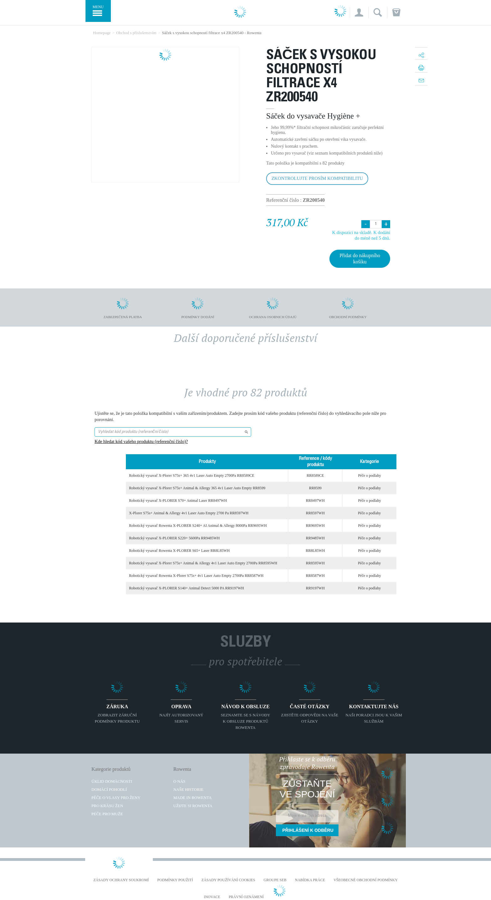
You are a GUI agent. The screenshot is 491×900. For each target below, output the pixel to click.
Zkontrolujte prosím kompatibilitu (317, 178)
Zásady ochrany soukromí (121, 880)
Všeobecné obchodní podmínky (365, 880)
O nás (179, 781)
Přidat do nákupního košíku (359, 258)
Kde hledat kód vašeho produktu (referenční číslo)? (141, 441)
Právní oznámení (246, 897)
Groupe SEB (275, 880)
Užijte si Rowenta (192, 805)
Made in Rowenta (192, 797)
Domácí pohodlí (109, 789)
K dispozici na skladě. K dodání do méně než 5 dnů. (361, 235)
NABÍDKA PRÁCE (310, 880)
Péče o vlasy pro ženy (116, 797)
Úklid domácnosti (111, 781)
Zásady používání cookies (228, 880)
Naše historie (188, 789)
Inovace (212, 897)
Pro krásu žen (107, 805)
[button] (359, 12)
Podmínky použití (175, 880)
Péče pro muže (107, 813)
